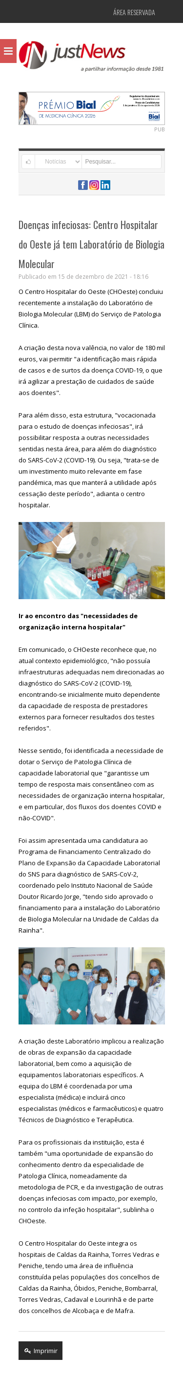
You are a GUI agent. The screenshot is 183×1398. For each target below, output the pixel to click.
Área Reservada (134, 12)
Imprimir (40, 1350)
